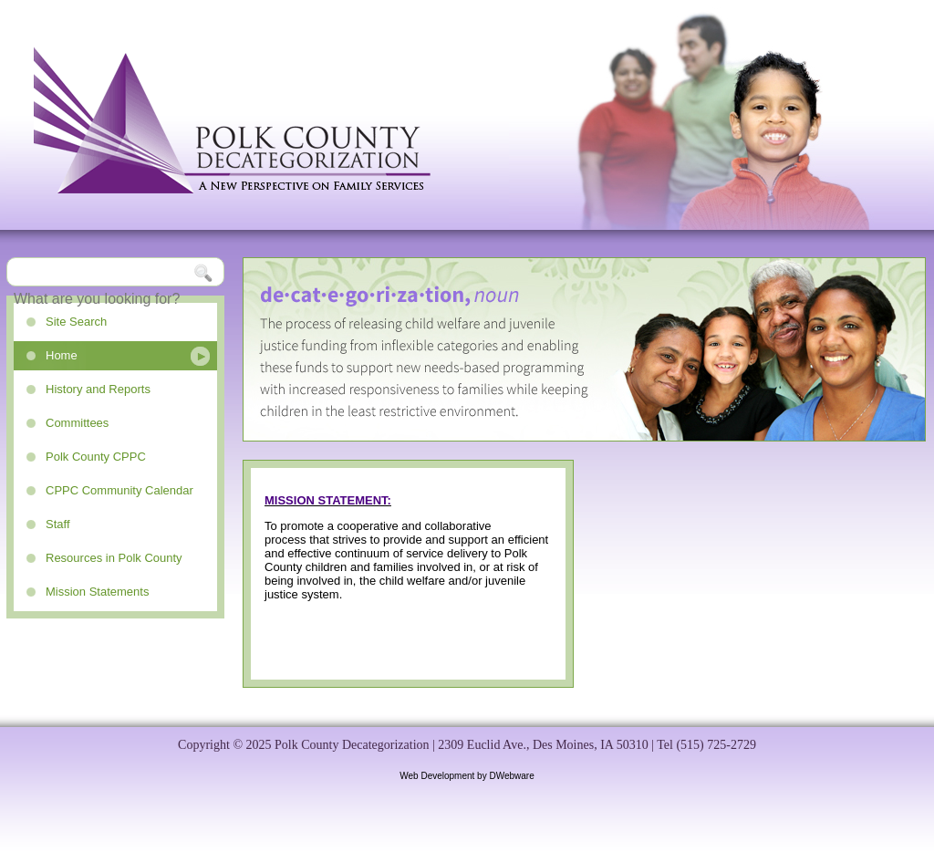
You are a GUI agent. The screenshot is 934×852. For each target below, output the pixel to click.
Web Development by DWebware (467, 776)
